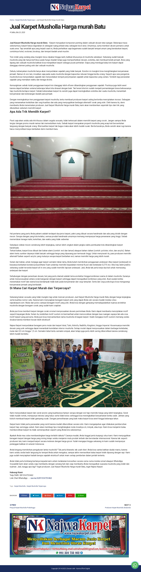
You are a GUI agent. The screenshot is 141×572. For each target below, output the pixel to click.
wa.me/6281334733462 (41, 478)
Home (12, 20)
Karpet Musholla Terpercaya (25, 20)
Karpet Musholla (20, 486)
